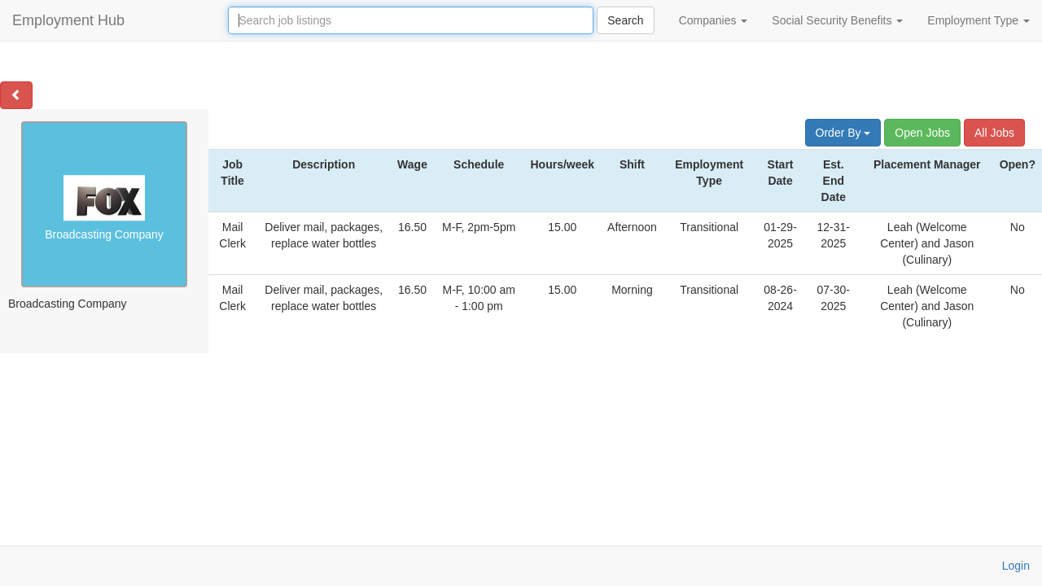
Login (1016, 565)
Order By (843, 132)
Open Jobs (922, 132)
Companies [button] (713, 20)
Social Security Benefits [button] (837, 20)
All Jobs (994, 132)
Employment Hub (68, 20)
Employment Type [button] (978, 20)
